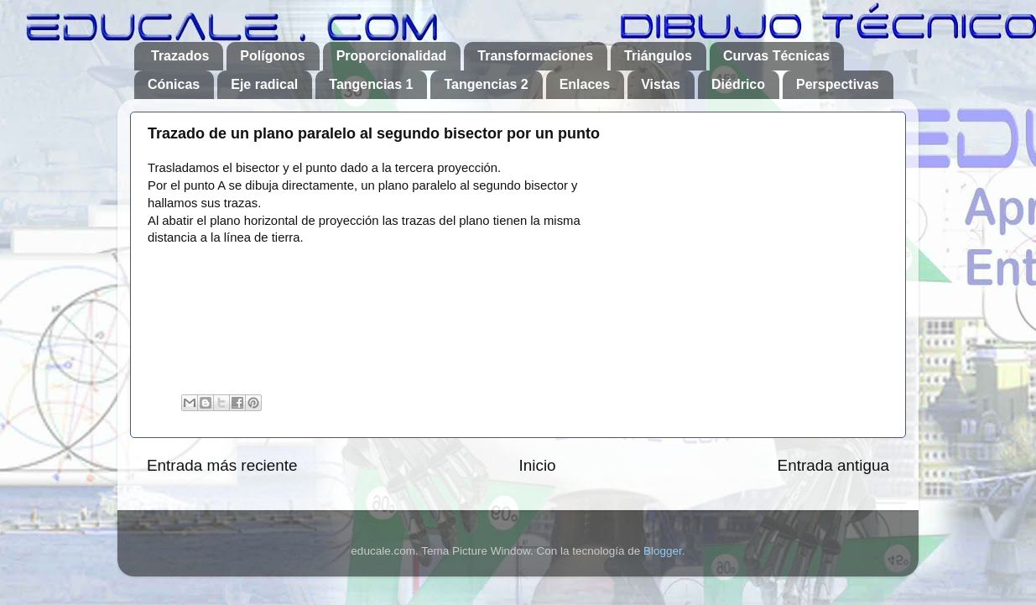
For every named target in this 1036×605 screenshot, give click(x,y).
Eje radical (264, 84)
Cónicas (174, 84)
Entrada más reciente (222, 465)
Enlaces (585, 84)
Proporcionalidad (391, 56)
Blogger (662, 551)
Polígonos (272, 56)
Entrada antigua (833, 465)
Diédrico (738, 84)
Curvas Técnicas (776, 56)
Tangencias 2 (486, 84)
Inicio (537, 465)
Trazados (180, 56)
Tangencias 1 (371, 84)
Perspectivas (837, 84)
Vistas (660, 84)
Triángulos (658, 56)
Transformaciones (535, 56)
